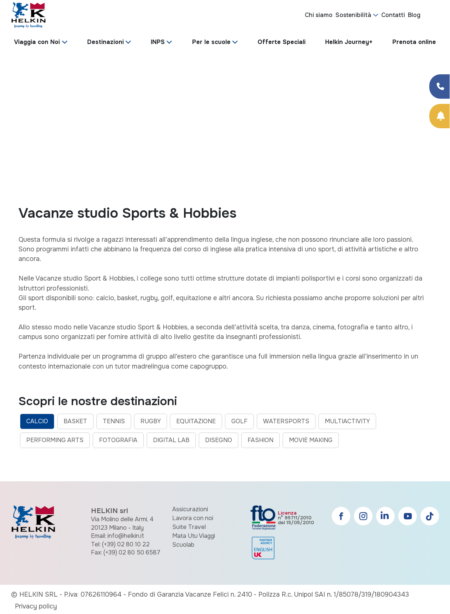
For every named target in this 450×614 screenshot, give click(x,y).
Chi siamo (319, 15)
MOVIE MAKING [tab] (311, 440)
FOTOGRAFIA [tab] (118, 440)
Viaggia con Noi (37, 42)
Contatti (393, 15)
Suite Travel (189, 527)
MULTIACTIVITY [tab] (347, 421)
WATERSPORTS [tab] (286, 421)
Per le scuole (211, 42)
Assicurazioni (190, 509)
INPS (158, 42)
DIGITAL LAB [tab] (171, 440)
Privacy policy (36, 606)
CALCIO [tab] (37, 421)
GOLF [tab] (239, 421)
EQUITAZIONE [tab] (196, 421)
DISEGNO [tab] (218, 440)
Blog (414, 15)
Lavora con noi (192, 518)
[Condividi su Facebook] (439, 86)
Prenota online (414, 42)
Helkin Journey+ (348, 42)
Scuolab (183, 545)
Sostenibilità (353, 15)
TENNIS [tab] (114, 421)
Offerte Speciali (282, 42)
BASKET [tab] (75, 421)
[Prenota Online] (439, 116)
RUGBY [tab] (150, 421)
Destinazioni (105, 42)
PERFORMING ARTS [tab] (54, 440)
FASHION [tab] (260, 440)
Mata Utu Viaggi (193, 536)
